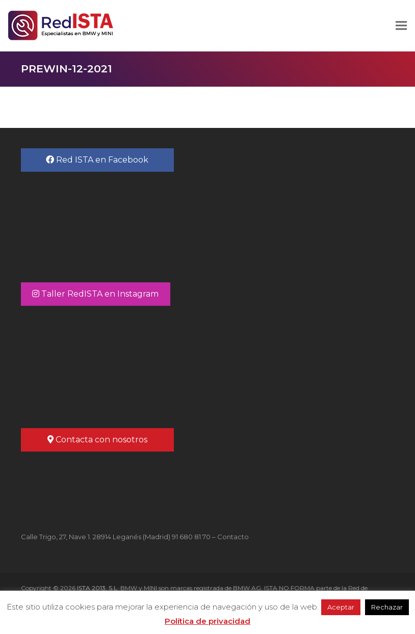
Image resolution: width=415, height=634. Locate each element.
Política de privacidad (207, 621)
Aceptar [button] (340, 607)
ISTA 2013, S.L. (97, 588)
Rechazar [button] (387, 607)
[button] (401, 25)
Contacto (233, 537)
